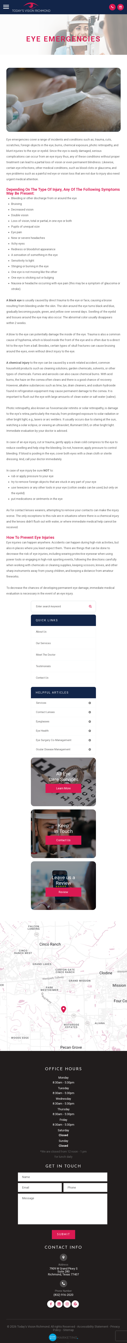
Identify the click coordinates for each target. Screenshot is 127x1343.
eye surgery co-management (53, 741)
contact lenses (45, 713)
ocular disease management (53, 750)
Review (63, 893)
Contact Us (42, 678)
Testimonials (43, 667)
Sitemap (68, 1331)
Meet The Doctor (46, 655)
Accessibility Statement (92, 1328)
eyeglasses (42, 722)
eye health (42, 732)
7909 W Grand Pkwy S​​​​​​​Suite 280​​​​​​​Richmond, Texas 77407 (63, 1272)
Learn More (63, 789)
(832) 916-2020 (63, 1296)
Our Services (43, 644)
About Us (41, 632)
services (41, 704)
